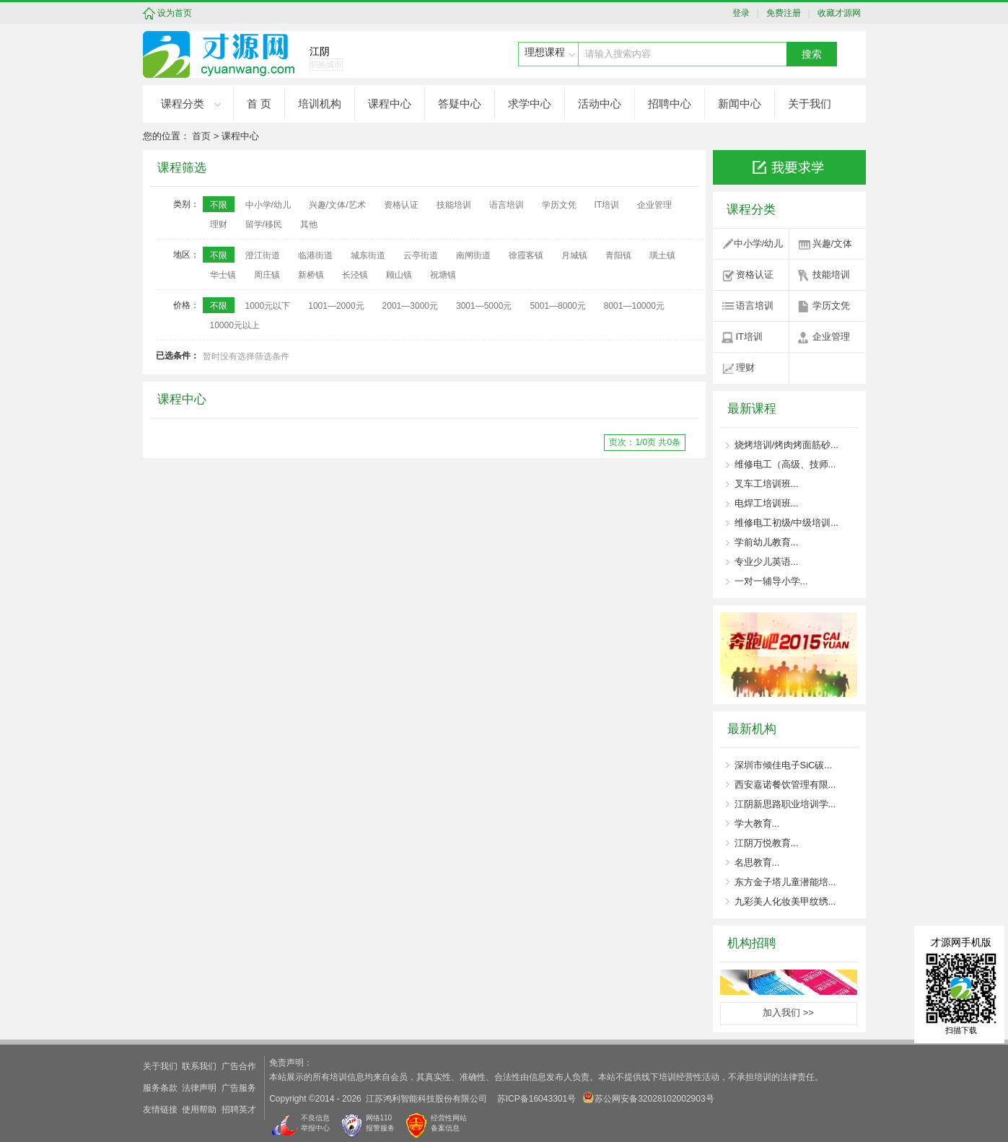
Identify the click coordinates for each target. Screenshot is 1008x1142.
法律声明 (199, 1088)
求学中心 (529, 103)
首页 (201, 136)
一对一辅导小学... (771, 581)
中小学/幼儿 (759, 243)
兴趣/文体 (832, 243)
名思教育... (757, 862)
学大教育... (757, 823)
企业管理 (831, 336)
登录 (744, 13)
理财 (745, 367)
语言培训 (754, 305)
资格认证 (754, 274)
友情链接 (160, 1109)
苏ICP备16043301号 (536, 1099)
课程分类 (182, 103)
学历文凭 (831, 305)
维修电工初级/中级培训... (786, 522)
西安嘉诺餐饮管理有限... (785, 784)
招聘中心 (669, 103)
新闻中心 (739, 103)
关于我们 (809, 103)
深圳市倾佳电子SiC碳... (784, 765)
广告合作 (239, 1066)
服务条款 (160, 1088)
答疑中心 (459, 103)
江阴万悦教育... (767, 843)
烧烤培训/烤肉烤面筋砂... (786, 444)
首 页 (259, 103)
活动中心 (599, 103)
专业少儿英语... (767, 561)
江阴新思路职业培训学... (785, 804)
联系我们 (199, 1066)
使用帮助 (199, 1109)
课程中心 (389, 103)
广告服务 (239, 1088)
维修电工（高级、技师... (785, 464)
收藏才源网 (836, 13)
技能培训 (831, 274)
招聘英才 (239, 1109)
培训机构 (319, 103)
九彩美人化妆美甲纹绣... (785, 901)
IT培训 (749, 336)
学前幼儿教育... (767, 542)
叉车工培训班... (767, 483)
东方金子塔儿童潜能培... (785, 882)
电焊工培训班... (767, 503)
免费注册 (781, 13)
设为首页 (174, 13)
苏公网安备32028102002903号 (648, 1098)
